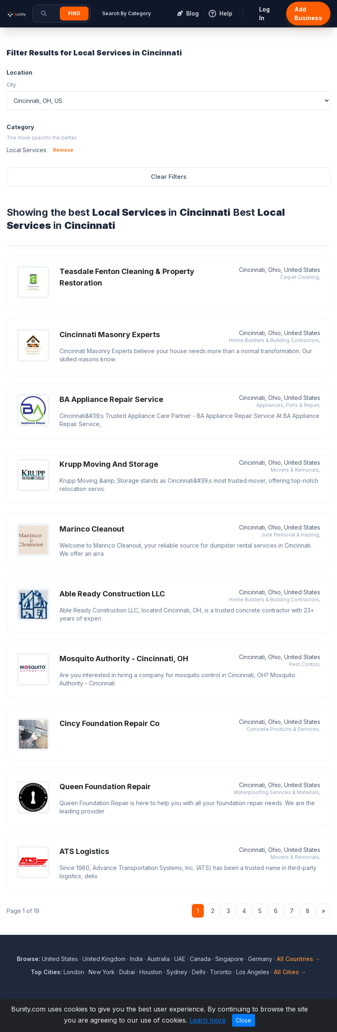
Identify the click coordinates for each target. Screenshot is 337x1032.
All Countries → (299, 958)
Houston (150, 971)
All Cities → (290, 971)
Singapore (229, 958)
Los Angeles (252, 971)
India (136, 958)
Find (74, 13)
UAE (179, 958)
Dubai (127, 971)
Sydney (176, 971)
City (11, 85)
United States (60, 958)
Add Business (308, 13)
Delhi (198, 971)
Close (243, 1020)
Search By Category (126, 13)
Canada (200, 958)
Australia (158, 958)
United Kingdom (103, 958)
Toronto (221, 971)
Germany (260, 958)
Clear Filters (169, 176)
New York (102, 971)
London (74, 971)
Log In (264, 13)
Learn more (207, 1020)
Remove (63, 150)
